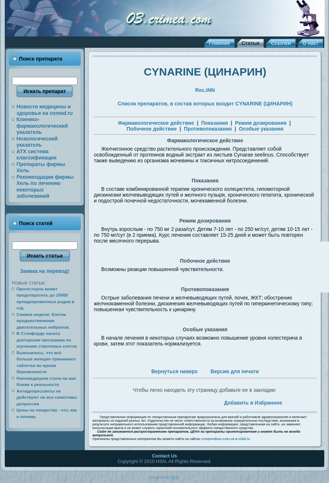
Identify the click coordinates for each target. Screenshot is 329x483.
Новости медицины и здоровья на (44, 110)
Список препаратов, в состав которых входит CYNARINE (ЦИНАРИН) (205, 104)
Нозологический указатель (37, 142)
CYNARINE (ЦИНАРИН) (205, 72)
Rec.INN (205, 90)
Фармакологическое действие (156, 123)
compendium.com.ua (218, 439)
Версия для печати (235, 371)
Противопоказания (208, 129)
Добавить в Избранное (253, 403)
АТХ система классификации (36, 154)
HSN (174, 477)
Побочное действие (151, 129)
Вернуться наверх (174, 371)
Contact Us (164, 456)
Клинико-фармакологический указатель (42, 125)
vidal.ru (244, 439)
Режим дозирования (261, 123)
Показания (214, 123)
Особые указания (261, 129)
